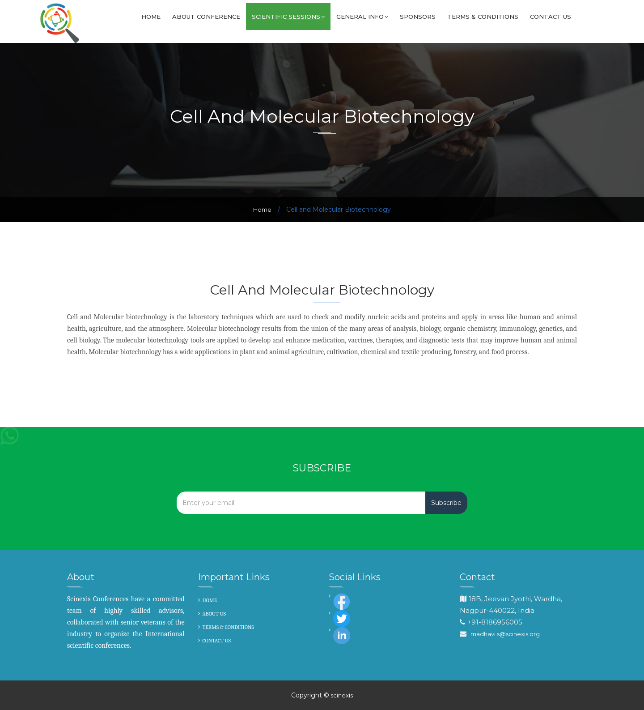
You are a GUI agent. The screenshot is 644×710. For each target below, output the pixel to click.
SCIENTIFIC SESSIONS (288, 16)
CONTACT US (217, 640)
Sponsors (418, 16)
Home (151, 16)
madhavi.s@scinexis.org (505, 633)
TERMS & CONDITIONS (228, 627)
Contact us (550, 16)
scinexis (341, 695)
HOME (210, 600)
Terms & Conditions (482, 16)
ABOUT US (214, 614)
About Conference (206, 16)
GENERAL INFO (362, 16)
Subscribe (446, 503)
